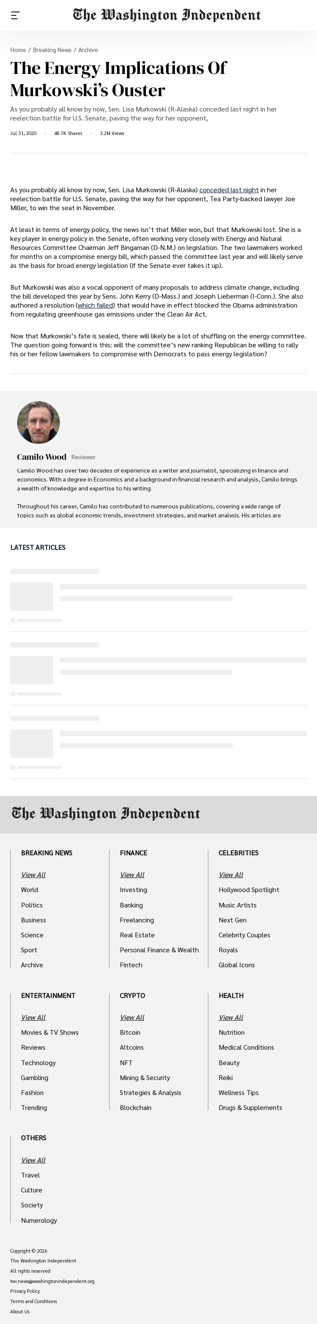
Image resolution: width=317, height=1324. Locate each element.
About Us (20, 1311)
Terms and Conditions (33, 1301)
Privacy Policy (25, 1291)
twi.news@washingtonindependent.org (52, 1281)
